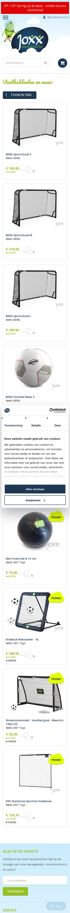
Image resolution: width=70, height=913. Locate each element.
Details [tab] (36, 425)
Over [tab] (58, 425)
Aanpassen (35, 500)
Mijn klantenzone (58, 17)
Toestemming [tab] (13, 425)
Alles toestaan (35, 489)
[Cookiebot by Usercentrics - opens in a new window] (50, 410)
